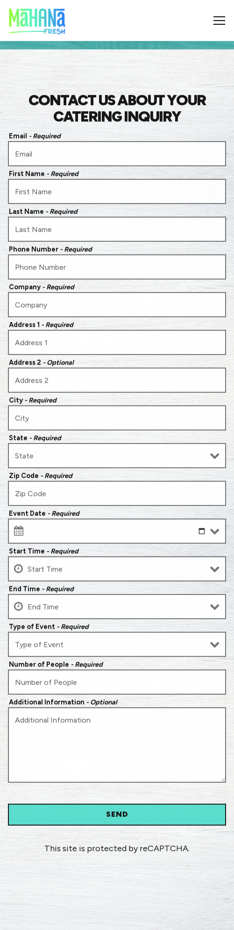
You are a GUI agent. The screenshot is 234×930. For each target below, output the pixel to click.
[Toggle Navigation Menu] (219, 20)
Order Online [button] (117, 916)
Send (117, 815)
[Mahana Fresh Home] (37, 20)
